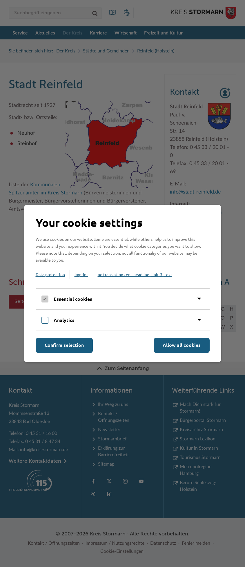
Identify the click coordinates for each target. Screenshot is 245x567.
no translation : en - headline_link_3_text (135, 274)
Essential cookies (73, 299)
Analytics (64, 320)
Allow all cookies (182, 345)
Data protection (50, 274)
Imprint (81, 274)
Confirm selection (64, 345)
